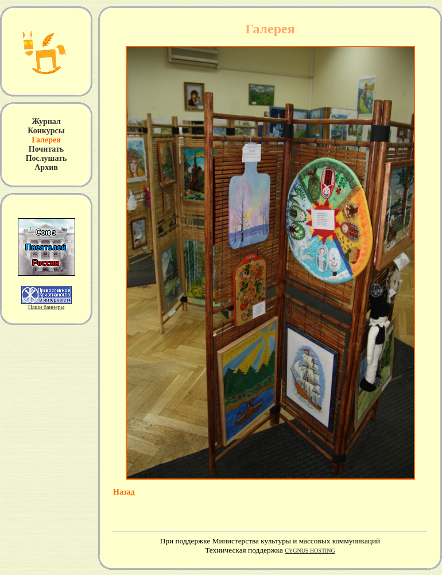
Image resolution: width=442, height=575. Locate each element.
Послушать (46, 158)
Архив (46, 167)
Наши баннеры (46, 307)
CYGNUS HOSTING (310, 550)
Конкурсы (46, 130)
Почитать (46, 149)
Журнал (46, 121)
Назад (124, 492)
